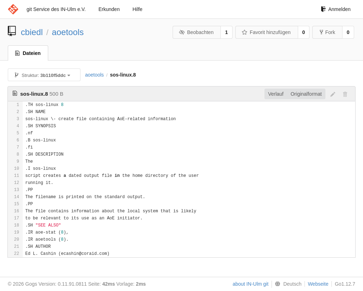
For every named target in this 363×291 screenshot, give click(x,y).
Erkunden (109, 9)
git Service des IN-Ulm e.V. (56, 9)
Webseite (318, 284)
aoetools (68, 32)
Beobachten (196, 32)
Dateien (28, 53)
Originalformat (306, 94)
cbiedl (32, 32)
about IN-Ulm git (250, 284)
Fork (327, 32)
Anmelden (336, 9)
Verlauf (276, 94)
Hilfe (138, 9)
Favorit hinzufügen (266, 32)
